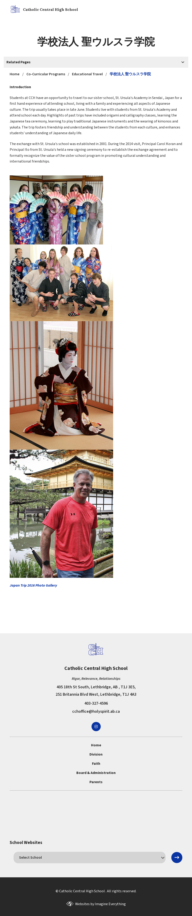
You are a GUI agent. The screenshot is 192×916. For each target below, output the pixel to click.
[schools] (90, 857)
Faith (96, 763)
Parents (96, 782)
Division (96, 754)
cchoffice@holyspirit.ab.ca (96, 711)
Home (96, 745)
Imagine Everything (110, 904)
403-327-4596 (96, 703)
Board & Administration (96, 772)
